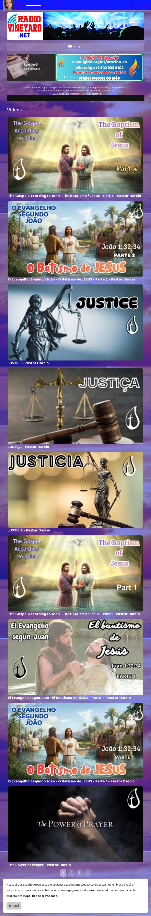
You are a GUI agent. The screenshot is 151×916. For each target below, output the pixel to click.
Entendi (14, 905)
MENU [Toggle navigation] (75, 47)
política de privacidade (42, 896)
